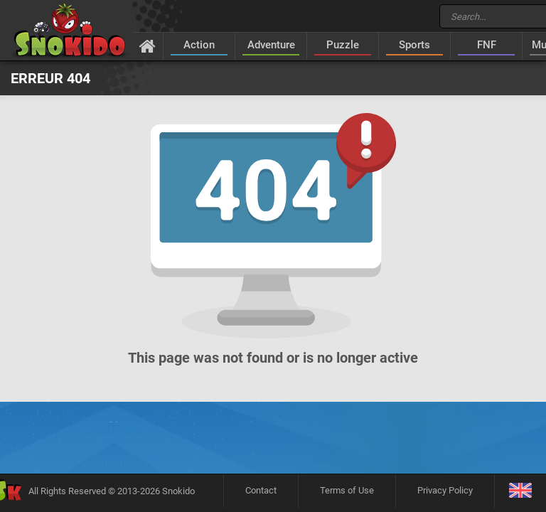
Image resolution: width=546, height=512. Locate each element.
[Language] (520, 491)
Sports (414, 44)
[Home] (147, 45)
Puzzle (342, 44)
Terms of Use (347, 490)
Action (199, 44)
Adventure (271, 44)
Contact (261, 490)
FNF (486, 44)
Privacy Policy (445, 490)
